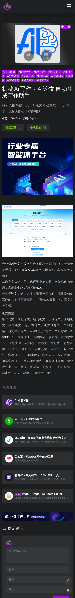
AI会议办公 (54, 72)
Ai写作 (14, 118)
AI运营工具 (42, 80)
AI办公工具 (28, 76)
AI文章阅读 (57, 76)
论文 (14, 293)
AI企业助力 (9, 72)
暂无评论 (15, 528)
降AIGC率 (32, 269)
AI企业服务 (39, 72)
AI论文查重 (28, 80)
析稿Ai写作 (29, 118)
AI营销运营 (13, 80)
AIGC (38, 287)
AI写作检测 (13, 76)
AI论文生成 (18, 263)
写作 (5, 299)
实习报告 (14, 355)
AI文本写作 (43, 76)
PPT (8, 337)
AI (68, 293)
